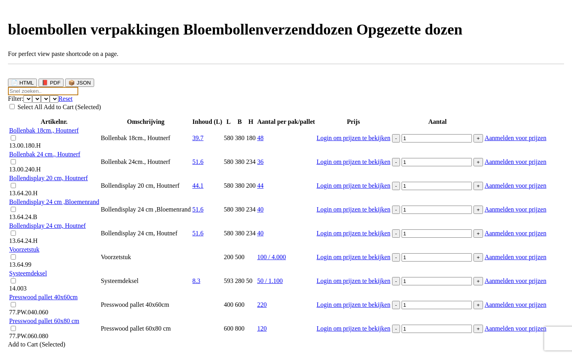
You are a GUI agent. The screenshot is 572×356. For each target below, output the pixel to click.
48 (260, 138)
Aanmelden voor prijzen (516, 138)
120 (262, 328)
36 (260, 161)
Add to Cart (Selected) (72, 107)
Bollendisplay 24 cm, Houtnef (47, 225)
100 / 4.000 (271, 257)
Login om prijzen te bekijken (353, 138)
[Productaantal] (437, 138)
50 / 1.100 (269, 280)
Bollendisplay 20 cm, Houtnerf (48, 178)
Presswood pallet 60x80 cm (44, 321)
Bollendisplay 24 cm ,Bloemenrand (54, 201)
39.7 (197, 138)
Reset (65, 98)
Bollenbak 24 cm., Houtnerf (44, 154)
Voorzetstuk (24, 249)
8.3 (196, 280)
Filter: (15, 98)
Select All (30, 107)
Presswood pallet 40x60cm (43, 297)
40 (260, 209)
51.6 (197, 161)
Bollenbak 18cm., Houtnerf (44, 130)
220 (262, 304)
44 (260, 185)
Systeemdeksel (28, 273)
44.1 (197, 185)
